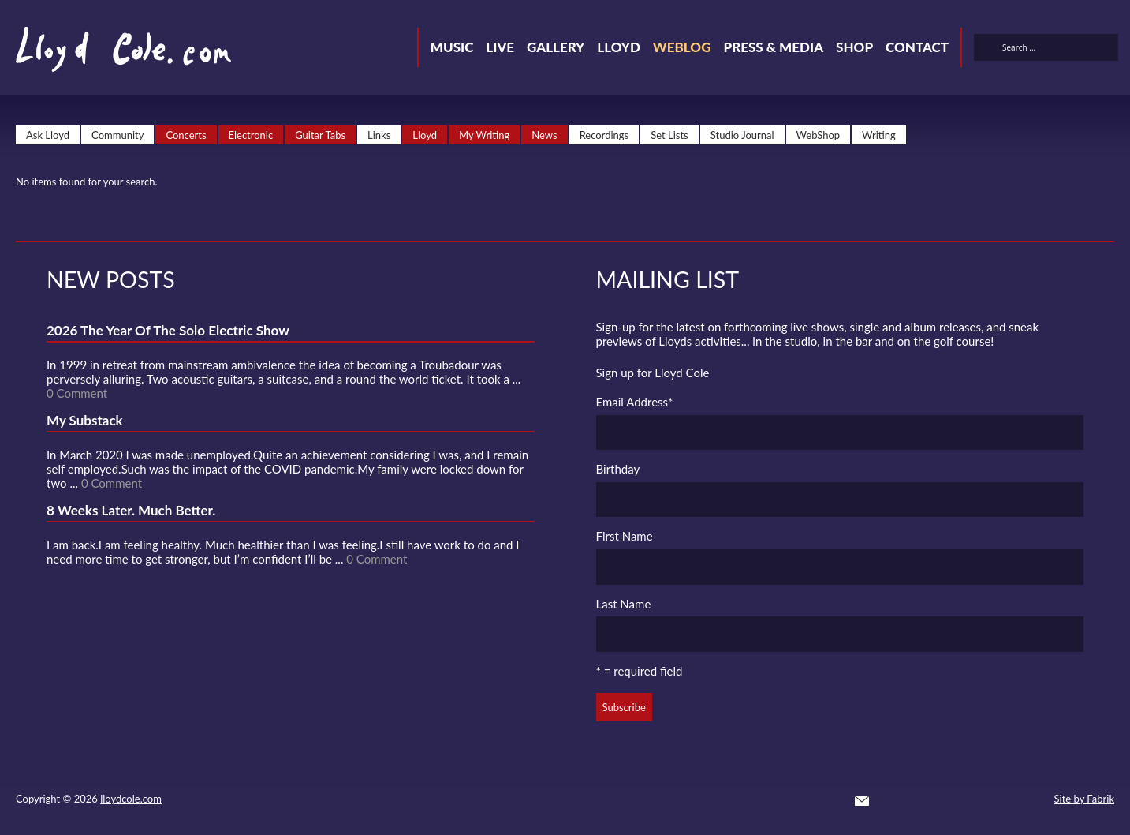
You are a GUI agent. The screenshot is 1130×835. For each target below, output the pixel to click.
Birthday (618, 469)
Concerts (186, 135)
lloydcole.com (131, 798)
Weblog (682, 47)
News (544, 135)
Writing (879, 135)
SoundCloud (947, 800)
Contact (917, 47)
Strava (975, 800)
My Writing (484, 135)
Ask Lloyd (47, 135)
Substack (1032, 800)
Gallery (555, 47)
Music (452, 47)
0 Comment (77, 393)
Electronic (251, 135)
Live (500, 47)
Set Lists (669, 135)
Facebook (918, 800)
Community (117, 135)
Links (378, 135)
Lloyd (618, 47)
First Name (624, 536)
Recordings (604, 135)
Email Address (634, 402)
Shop (854, 47)
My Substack (85, 420)
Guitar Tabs (320, 135)
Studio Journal (742, 135)
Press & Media (773, 47)
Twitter (890, 800)
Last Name (623, 604)
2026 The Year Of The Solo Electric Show (168, 330)
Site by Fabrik (1084, 798)
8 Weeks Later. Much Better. (131, 510)
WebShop (818, 135)
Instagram (1004, 800)
